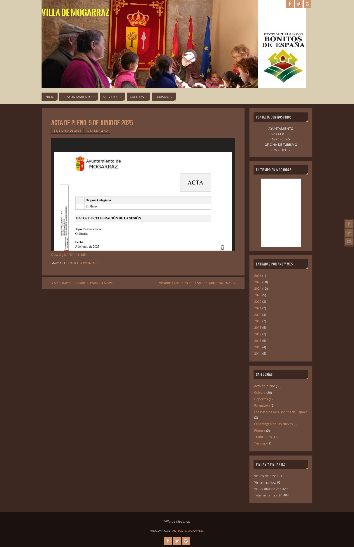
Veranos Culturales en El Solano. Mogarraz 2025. (197, 283)
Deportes (261, 399)
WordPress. (196, 531)
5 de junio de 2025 (67, 130)
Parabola (177, 531)
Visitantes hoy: (265, 482)
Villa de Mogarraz (75, 12)
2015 (257, 347)
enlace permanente (83, 263)
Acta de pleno (97, 130)
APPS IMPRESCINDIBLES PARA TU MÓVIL (82, 283)
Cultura (260, 392)
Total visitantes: (266, 495)
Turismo (260, 443)
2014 (257, 353)
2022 (257, 301)
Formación (262, 405)
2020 (257, 314)
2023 (257, 295)
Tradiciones (263, 437)
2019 (257, 321)
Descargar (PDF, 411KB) (68, 254)
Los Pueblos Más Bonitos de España (280, 412)
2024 (257, 288)
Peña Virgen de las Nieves (273, 424)
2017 (257, 334)
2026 (257, 275)
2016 (257, 340)
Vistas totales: (265, 488)
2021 (257, 308)
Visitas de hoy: (265, 476)
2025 (257, 282)
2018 (257, 327)
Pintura (259, 430)
